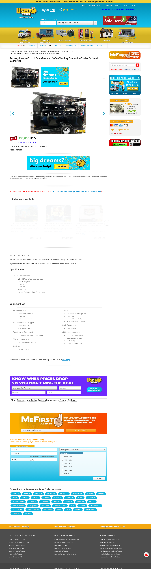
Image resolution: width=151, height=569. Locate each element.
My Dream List (125, 83)
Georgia (101, 495)
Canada (28, 515)
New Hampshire (18, 507)
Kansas (46, 499)
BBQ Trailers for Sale (61, 546)
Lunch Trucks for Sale (15, 558)
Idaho (15, 499)
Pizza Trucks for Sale (15, 555)
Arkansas (38, 495)
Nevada (92, 503)
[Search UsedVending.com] (137, 65)
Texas (59, 511)
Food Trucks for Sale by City (19, 527)
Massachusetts (18, 503)
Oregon (82, 507)
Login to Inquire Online (119, 129)
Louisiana (69, 499)
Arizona (27, 495)
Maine (80, 499)
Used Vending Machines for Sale (110, 540)
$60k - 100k (67, 471)
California (72, 401)
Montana (68, 503)
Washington (90, 511)
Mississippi (44, 503)
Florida (90, 495)
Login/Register (129, 5)
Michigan (32, 503)
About (117, 5)
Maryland (91, 499)
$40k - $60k (67, 468)
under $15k (67, 457)
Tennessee (48, 511)
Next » (135, 93)
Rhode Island (17, 511)
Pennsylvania (95, 507)
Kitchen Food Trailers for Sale (63, 543)
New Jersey (32, 507)
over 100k (66, 474)
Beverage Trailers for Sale (62, 549)
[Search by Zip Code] (95, 23)
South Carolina (33, 511)
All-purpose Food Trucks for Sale (19, 543)
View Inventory (95, 5)
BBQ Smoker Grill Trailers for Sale (65, 555)
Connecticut (77, 495)
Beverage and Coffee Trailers (74, 23)
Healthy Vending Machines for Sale (111, 552)
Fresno (62, 401)
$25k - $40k (67, 464)
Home (84, 5)
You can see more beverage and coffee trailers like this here (77, 191)
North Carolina (60, 507)
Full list (125, 93)
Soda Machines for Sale (107, 543)
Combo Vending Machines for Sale (111, 549)
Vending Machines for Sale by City (112, 527)
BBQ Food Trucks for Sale (17, 552)
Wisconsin (16, 515)
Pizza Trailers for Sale (61, 552)
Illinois (25, 499)
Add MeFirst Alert (81, 431)
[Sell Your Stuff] (117, 109)
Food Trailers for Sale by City (64, 527)
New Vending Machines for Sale (110, 558)
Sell (52, 10)
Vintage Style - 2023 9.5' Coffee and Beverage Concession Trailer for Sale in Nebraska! (58, 224)
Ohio (72, 507)
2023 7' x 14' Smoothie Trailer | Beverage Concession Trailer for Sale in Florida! (24, 224)
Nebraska (80, 503)
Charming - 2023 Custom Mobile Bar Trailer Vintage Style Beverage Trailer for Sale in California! (89, 225)
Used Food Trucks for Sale (17, 540)
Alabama (16, 495)
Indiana (35, 499)
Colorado (64, 495)
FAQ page (66, 360)
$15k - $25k (67, 461)
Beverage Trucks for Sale (17, 549)
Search (98, 480)
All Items (32, 45)
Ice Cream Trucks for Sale (17, 546)
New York (45, 507)
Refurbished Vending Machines (110, 555)
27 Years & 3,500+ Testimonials (118, 9)
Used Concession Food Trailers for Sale (66, 540)
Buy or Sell (108, 5)
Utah (68, 511)
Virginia (78, 511)
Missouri (56, 503)
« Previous (114, 93)
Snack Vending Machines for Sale (110, 546)
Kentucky (57, 499)
